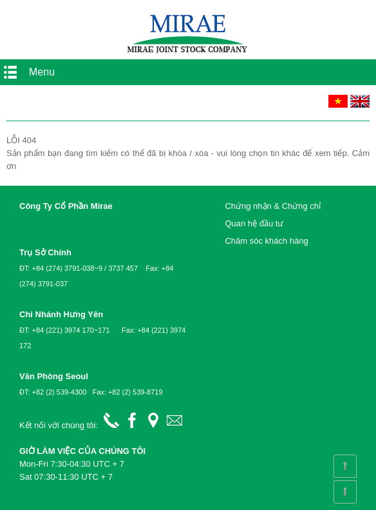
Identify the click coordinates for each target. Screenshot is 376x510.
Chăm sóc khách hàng (266, 241)
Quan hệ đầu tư (254, 223)
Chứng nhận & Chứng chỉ (273, 206)
